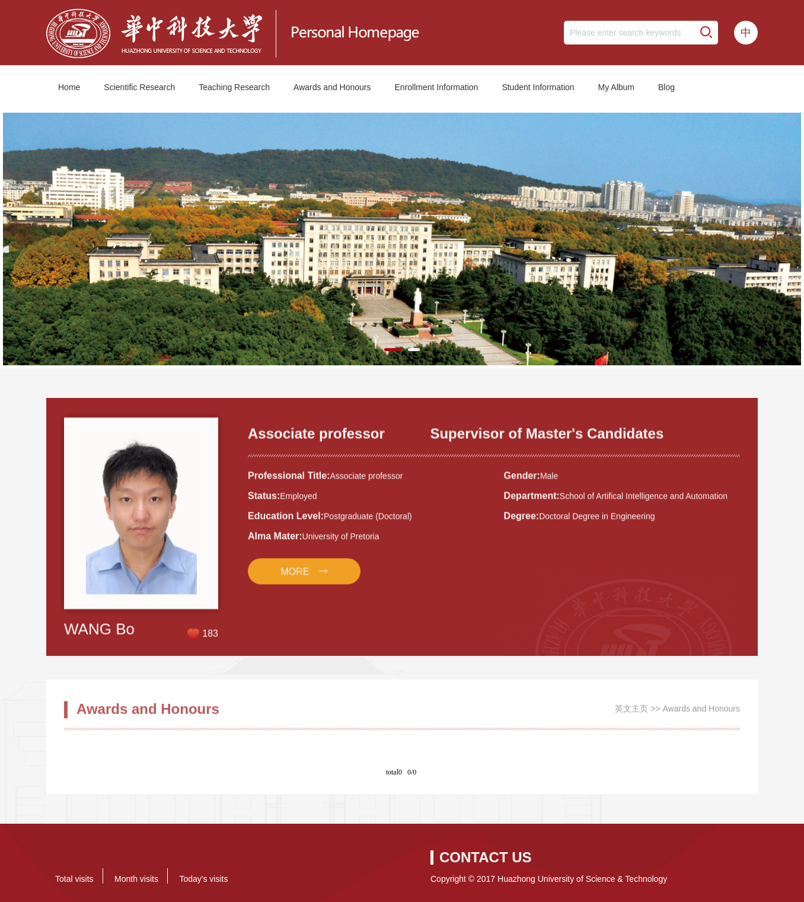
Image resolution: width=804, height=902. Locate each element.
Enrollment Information (436, 87)
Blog (666, 87)
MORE (295, 579)
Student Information (538, 87)
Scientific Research (139, 87)
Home (69, 87)
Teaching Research (234, 87)
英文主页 (631, 713)
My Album (616, 87)
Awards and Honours (332, 87)
